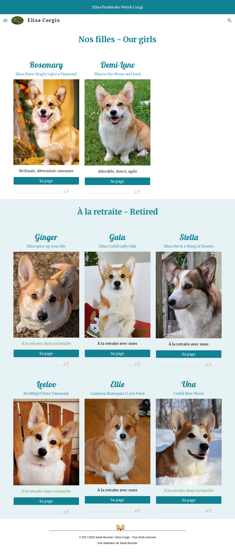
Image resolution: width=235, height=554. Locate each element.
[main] (117, 39)
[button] (5, 20)
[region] (117, 7)
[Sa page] (46, 181)
